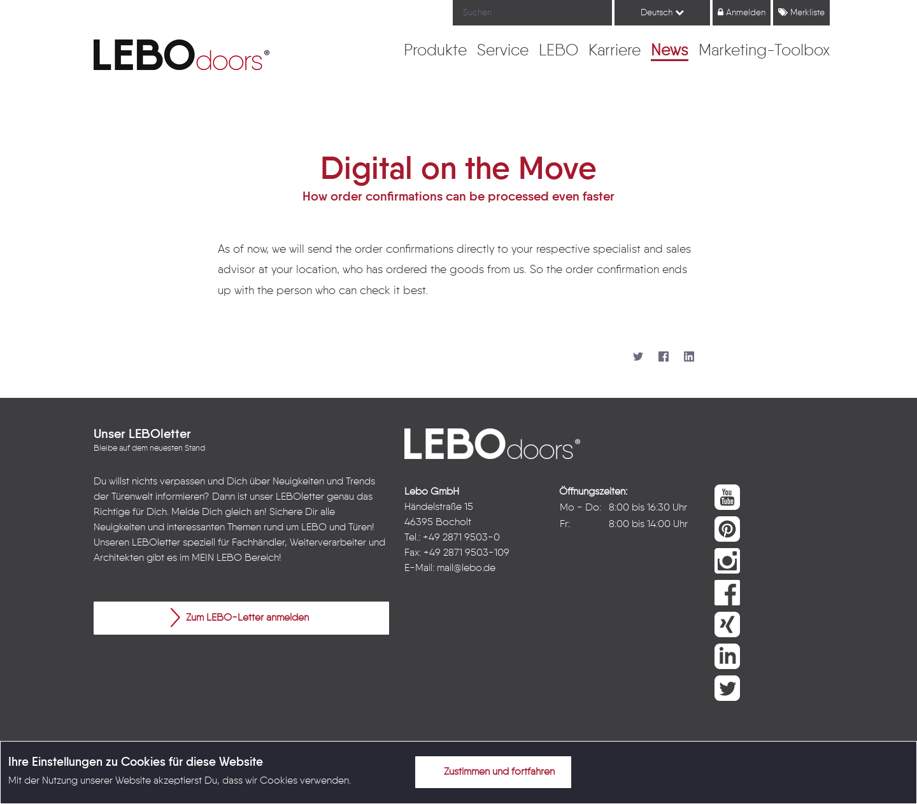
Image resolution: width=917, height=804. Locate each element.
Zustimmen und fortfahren (492, 771)
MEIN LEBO (217, 558)
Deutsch (662, 12)
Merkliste (801, 12)
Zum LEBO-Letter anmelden (240, 617)
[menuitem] (435, 51)
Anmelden (741, 12)
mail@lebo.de (466, 568)
